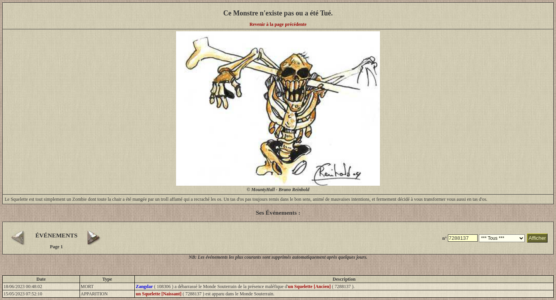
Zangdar (144, 286)
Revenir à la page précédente (278, 24)
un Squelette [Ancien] (309, 286)
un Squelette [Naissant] (158, 294)
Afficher (537, 238)
